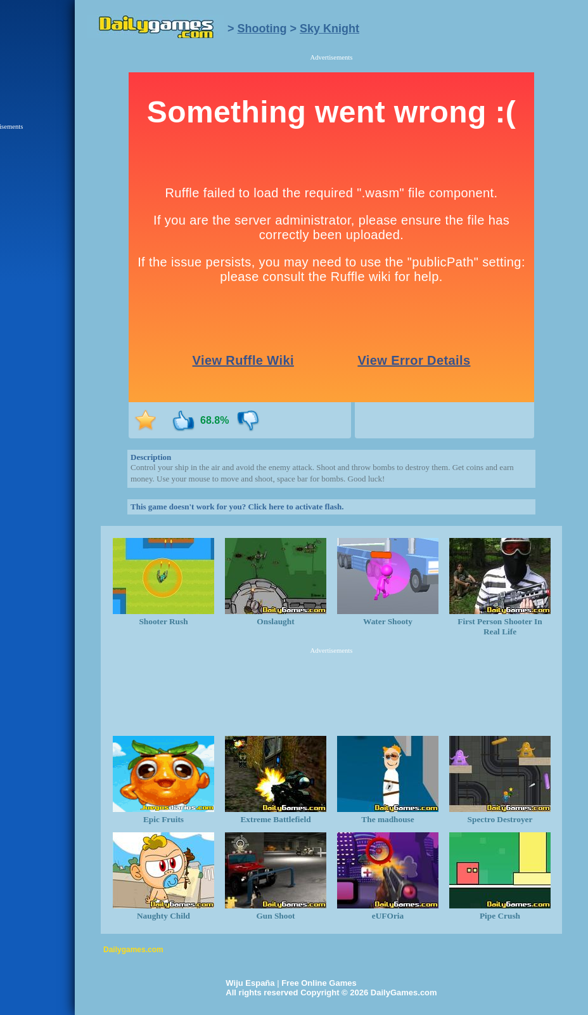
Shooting (262, 28)
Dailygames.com (133, 949)
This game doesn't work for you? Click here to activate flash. (237, 506)
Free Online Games (319, 983)
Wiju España (250, 983)
